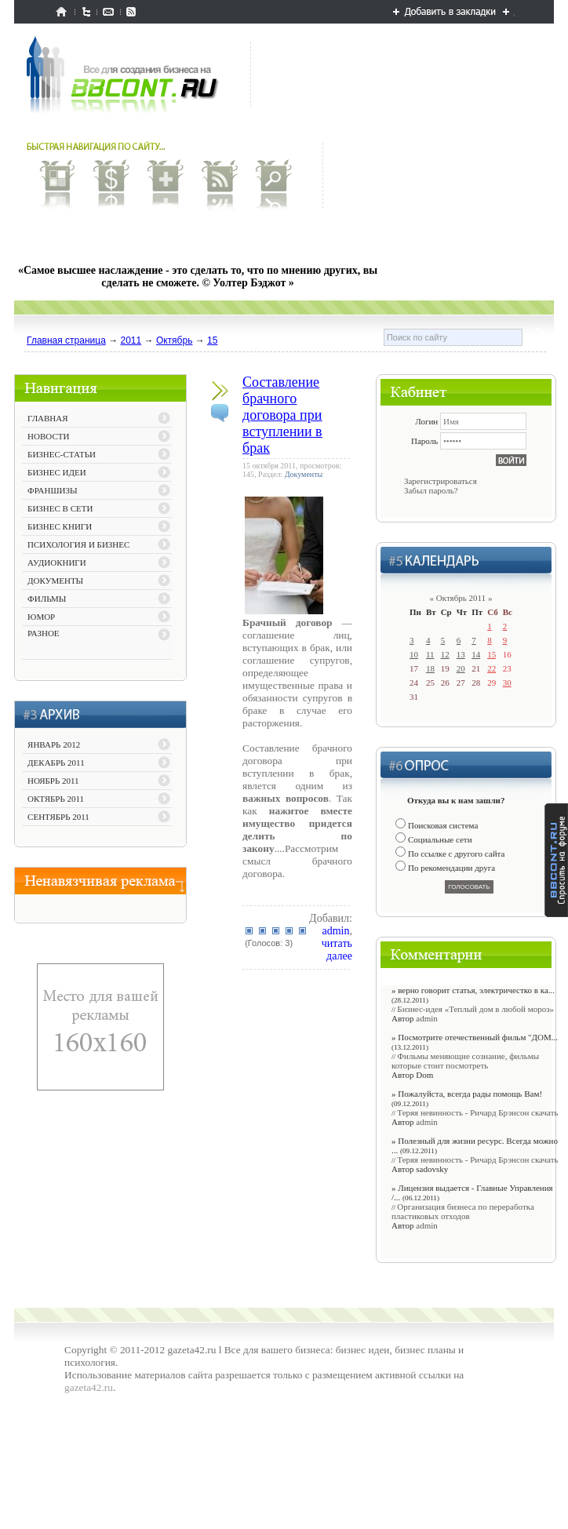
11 (430, 654)
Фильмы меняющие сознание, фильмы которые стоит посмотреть (465, 1060)
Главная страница (66, 340)
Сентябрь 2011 (58, 816)
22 (491, 668)
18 (430, 668)
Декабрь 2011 (56, 762)
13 (461, 654)
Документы (304, 474)
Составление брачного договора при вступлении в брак (282, 415)
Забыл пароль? (431, 490)
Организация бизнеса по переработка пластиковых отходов (462, 1211)
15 (212, 340)
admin (335, 931)
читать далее (337, 949)
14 (476, 654)
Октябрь (174, 340)
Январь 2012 (53, 744)
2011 (131, 340)
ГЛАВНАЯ (47, 418)
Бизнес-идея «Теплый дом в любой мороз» (475, 1009)
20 (461, 668)
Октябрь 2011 (55, 798)
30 (507, 682)
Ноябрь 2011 (53, 780)
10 (414, 654)
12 (445, 654)
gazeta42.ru (88, 1387)
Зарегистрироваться (440, 481)
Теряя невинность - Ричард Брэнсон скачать (477, 1112)
